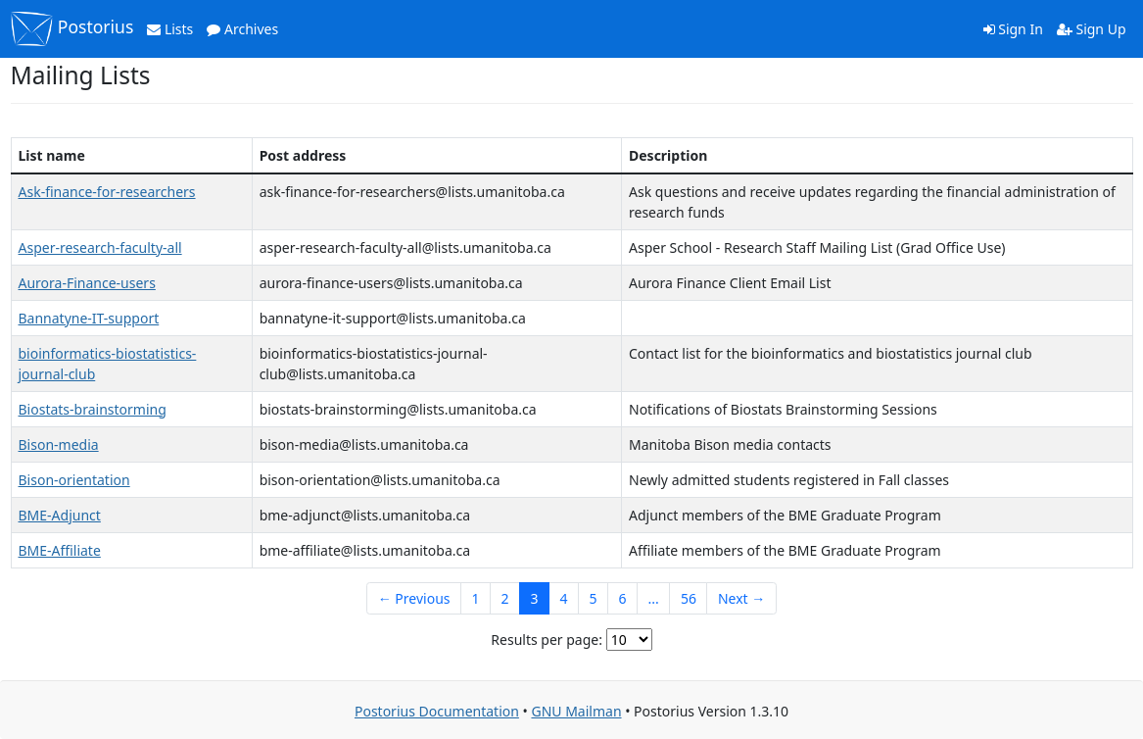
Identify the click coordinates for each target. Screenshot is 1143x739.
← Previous (414, 598)
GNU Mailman (576, 711)
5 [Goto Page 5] (593, 598)
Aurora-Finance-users (87, 282)
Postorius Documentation (437, 711)
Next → (741, 598)
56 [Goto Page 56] (688, 598)
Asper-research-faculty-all (100, 247)
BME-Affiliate (60, 550)
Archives (242, 29)
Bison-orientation (74, 479)
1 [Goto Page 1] (476, 598)
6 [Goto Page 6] (623, 598)
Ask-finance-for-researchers (107, 191)
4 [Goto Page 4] (564, 598)
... (653, 598)
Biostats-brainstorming (93, 409)
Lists (170, 29)
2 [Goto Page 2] (505, 598)
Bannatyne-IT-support (89, 318)
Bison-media (59, 444)
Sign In (1013, 29)
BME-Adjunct (60, 515)
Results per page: (546, 639)
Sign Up (1091, 29)
